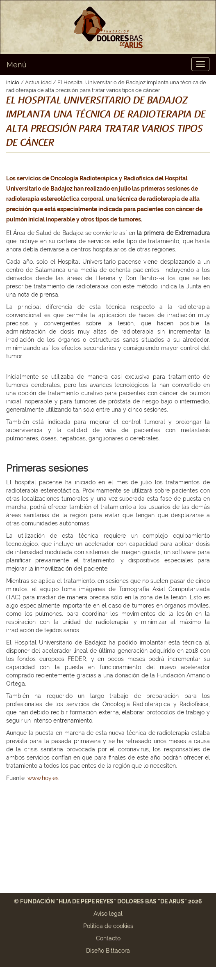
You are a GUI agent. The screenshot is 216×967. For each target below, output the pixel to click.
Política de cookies (108, 926)
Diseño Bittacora (108, 950)
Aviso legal (108, 913)
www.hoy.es (43, 778)
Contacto (108, 938)
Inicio (12, 82)
